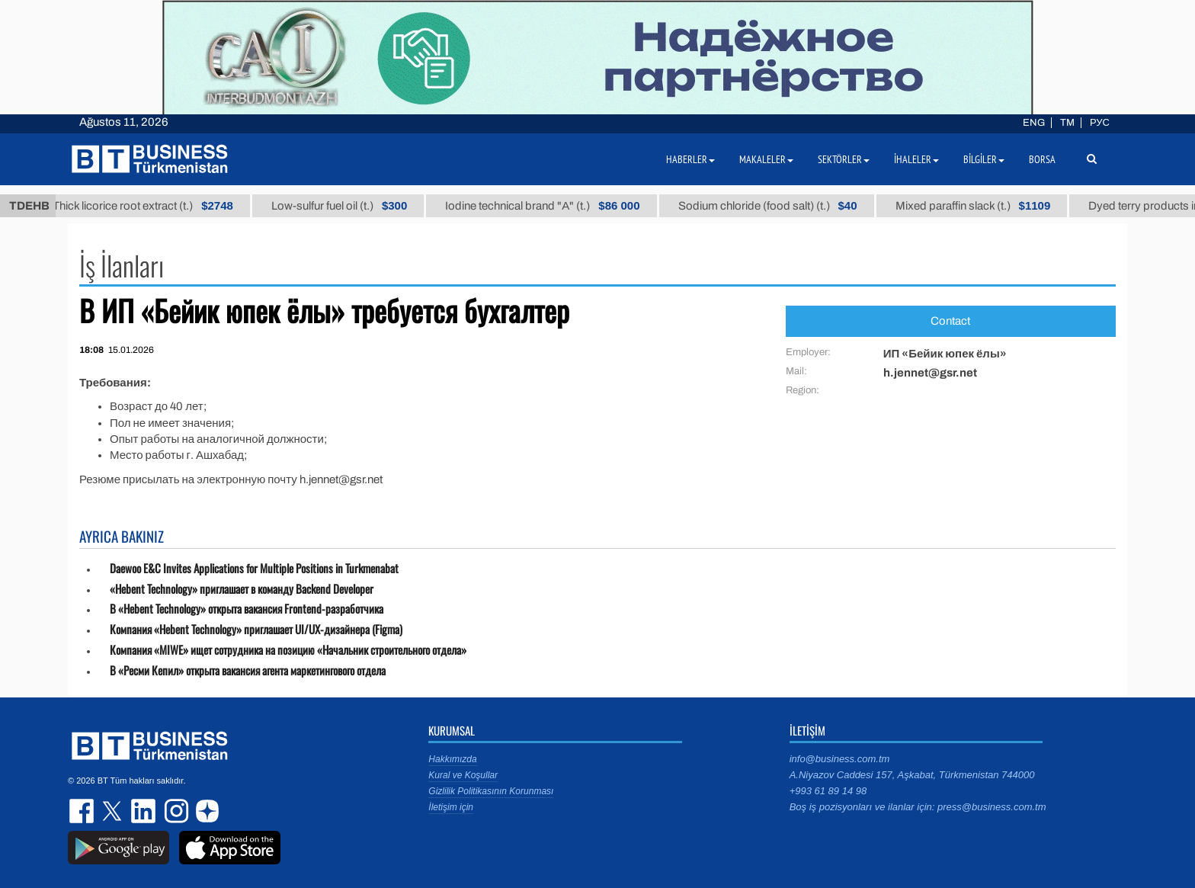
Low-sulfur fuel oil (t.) (362, 206)
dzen (205, 811)
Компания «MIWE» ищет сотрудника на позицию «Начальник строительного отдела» (288, 650)
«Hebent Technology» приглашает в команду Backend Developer (241, 589)
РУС (1100, 122)
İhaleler (916, 159)
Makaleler (766, 159)
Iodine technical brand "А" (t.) (565, 206)
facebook (83, 811)
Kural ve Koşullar (463, 775)
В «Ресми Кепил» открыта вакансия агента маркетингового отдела (248, 670)
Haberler (690, 159)
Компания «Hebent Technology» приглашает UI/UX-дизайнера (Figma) (256, 629)
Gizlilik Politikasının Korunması (490, 791)
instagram (174, 811)
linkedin (144, 811)
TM (1067, 122)
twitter (113, 811)
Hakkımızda (452, 759)
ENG (1034, 122)
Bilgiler (983, 159)
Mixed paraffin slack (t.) (995, 206)
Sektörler (844, 159)
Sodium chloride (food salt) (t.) (789, 206)
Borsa (1042, 159)
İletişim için (450, 807)
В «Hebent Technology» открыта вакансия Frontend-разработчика (246, 609)
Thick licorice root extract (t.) (165, 206)
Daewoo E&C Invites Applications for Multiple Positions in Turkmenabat (254, 568)
